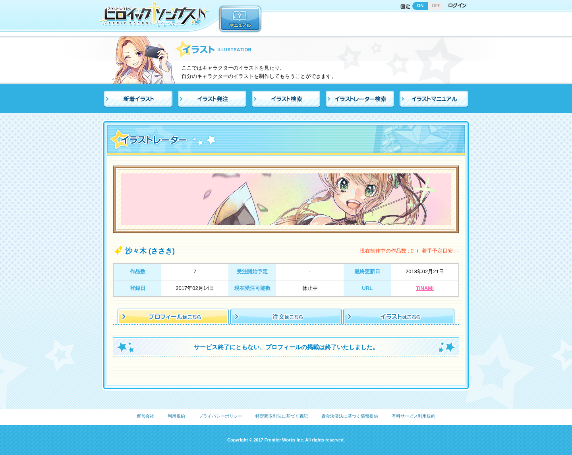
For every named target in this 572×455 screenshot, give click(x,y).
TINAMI (425, 288)
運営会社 (145, 416)
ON (420, 5)
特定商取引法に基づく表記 (281, 416)
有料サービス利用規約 (413, 416)
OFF (436, 5)
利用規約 (176, 416)
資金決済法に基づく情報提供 (349, 416)
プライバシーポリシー (220, 416)
